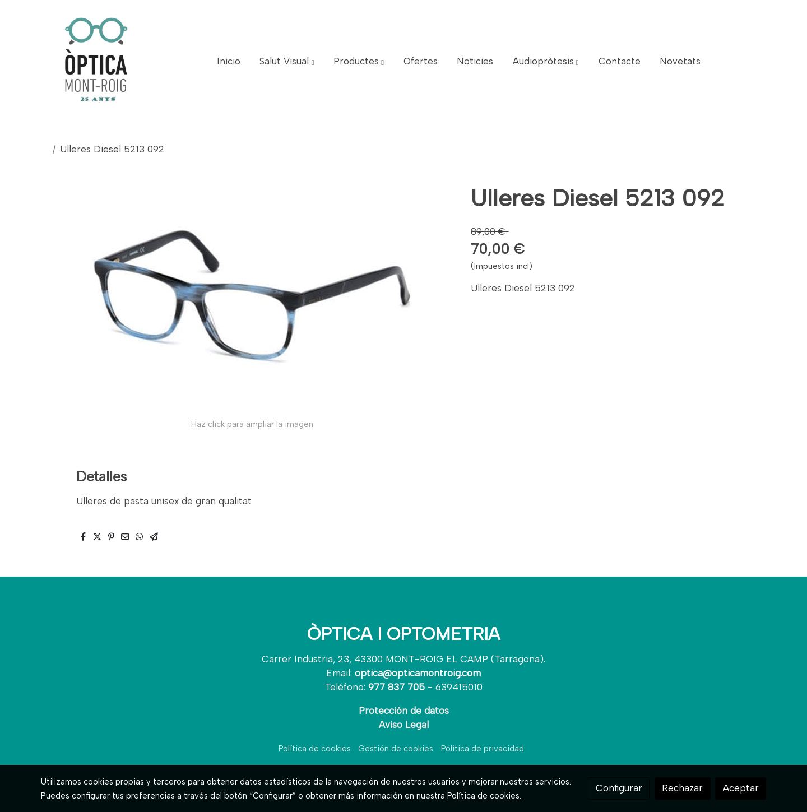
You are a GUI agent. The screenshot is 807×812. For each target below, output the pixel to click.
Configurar (619, 788)
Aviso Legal (404, 724)
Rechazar (682, 788)
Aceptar (741, 788)
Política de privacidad (482, 749)
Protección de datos (404, 710)
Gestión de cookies (395, 749)
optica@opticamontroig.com (418, 673)
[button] (286, 62)
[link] (95, 61)
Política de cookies (315, 749)
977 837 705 (396, 687)
